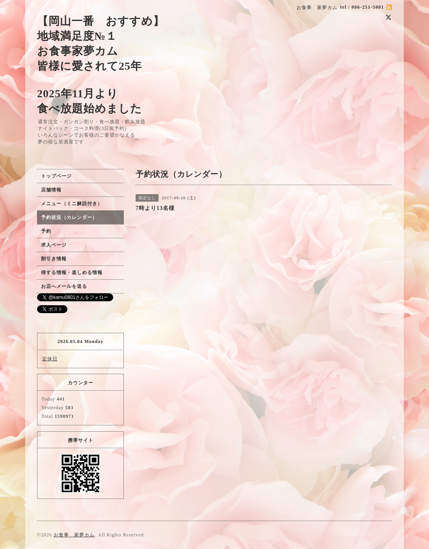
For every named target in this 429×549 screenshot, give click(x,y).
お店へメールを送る (64, 286)
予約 (46, 231)
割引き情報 (54, 259)
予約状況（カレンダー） (69, 217)
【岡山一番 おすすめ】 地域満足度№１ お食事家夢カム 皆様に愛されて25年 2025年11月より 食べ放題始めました (100, 65)
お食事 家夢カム (74, 535)
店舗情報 (51, 190)
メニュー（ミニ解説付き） (72, 203)
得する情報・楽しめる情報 (72, 272)
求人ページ (54, 245)
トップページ (56, 176)
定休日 (50, 359)
